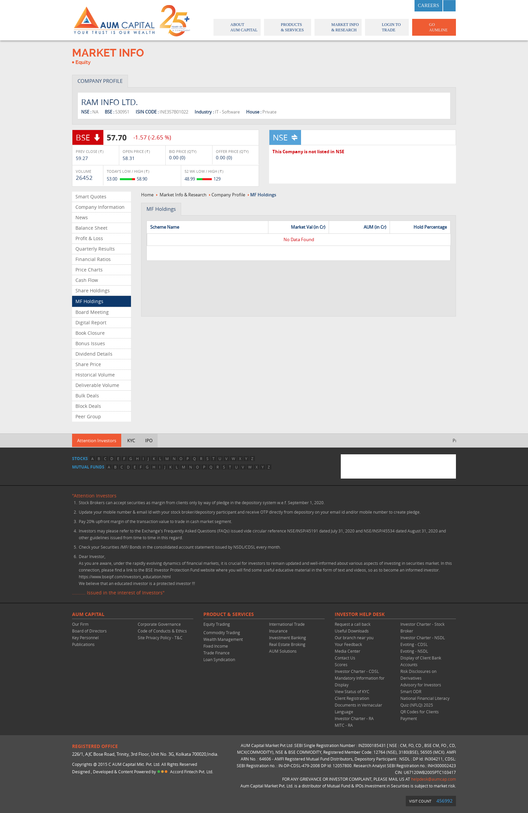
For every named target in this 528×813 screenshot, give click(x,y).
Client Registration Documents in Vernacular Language (358, 704)
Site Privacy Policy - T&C (160, 637)
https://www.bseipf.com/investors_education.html (125, 576)
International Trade (287, 624)
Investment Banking (287, 637)
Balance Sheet (91, 228)
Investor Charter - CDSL (357, 671)
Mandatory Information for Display (360, 681)
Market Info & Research (183, 195)
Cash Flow (86, 280)
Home (147, 195)
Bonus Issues (90, 343)
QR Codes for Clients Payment (419, 715)
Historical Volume (95, 374)
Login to (387, 27)
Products (287, 27)
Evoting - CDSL (414, 644)
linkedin (404, 5)
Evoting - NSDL (414, 651)
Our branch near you (354, 637)
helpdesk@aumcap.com (433, 779)
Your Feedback (348, 644)
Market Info (338, 27)
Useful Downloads (352, 630)
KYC (131, 440)
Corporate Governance (159, 624)
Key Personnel (85, 637)
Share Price (88, 364)
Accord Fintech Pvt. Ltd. (191, 771)
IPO (149, 440)
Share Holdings (92, 290)
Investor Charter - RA (354, 718)
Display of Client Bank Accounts (420, 661)
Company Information (100, 207)
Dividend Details (93, 354)
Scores (341, 664)
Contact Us (345, 657)
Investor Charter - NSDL (422, 637)
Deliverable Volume (97, 385)
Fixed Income (215, 646)
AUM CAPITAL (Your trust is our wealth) (114, 20)
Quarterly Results (95, 249)
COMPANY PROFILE (100, 80)
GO (433, 27)
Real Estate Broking (287, 644)
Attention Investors (96, 440)
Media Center (347, 651)
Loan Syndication (219, 659)
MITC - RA (344, 725)
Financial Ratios (93, 259)
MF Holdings (89, 301)
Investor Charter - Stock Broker (422, 627)
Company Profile (228, 195)
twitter (388, 5)
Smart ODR (410, 691)
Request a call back (352, 624)
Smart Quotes (90, 196)
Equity (83, 62)
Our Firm (80, 624)
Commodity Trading (221, 632)
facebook (371, 5)
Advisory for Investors (420, 684)
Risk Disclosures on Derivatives (418, 675)
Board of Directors (89, 630)
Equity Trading (216, 624)
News (81, 217)
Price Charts (89, 269)
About (236, 27)
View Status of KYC (352, 691)
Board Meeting (92, 312)
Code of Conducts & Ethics (162, 630)
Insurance (278, 630)
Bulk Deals (87, 395)
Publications (83, 644)
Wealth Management (223, 639)
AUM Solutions (283, 651)
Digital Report (90, 322)
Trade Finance (216, 652)
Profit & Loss (89, 238)
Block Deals (88, 406)
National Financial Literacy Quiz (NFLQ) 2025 (425, 701)
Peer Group (88, 416)
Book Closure (90, 333)
